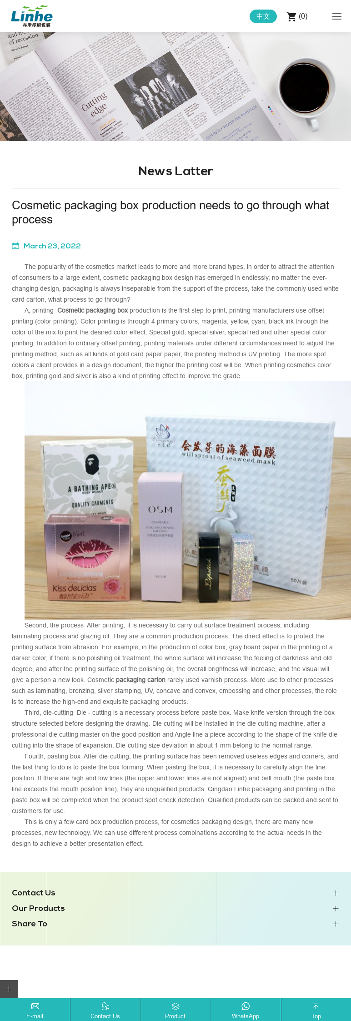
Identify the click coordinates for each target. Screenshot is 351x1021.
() (302, 16)
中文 (263, 16)
